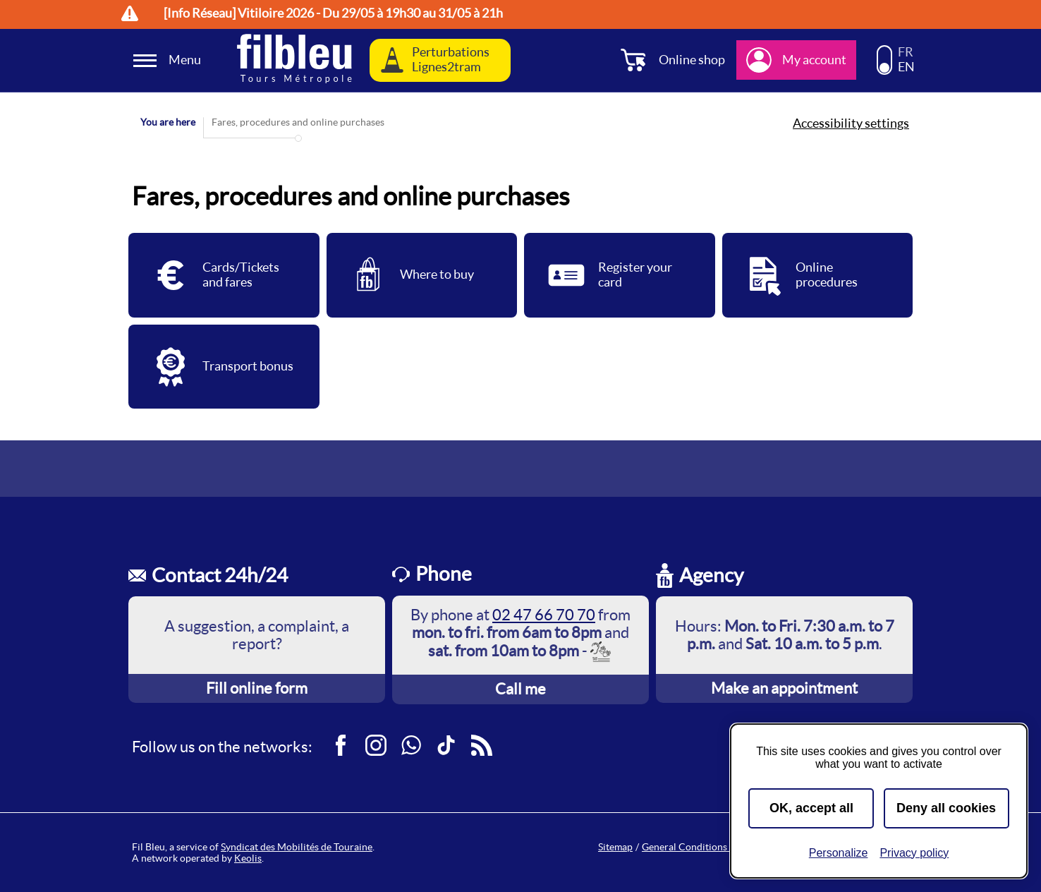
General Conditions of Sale (700, 846)
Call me (520, 688)
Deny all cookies (946, 808)
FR (905, 52)
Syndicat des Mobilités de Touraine (296, 846)
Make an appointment (784, 688)
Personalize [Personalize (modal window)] (838, 853)
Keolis (248, 858)
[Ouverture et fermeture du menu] (169, 60)
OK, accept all (811, 808)
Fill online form (257, 688)
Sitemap (615, 846)
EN (906, 67)
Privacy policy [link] (914, 853)
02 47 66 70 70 (543, 614)
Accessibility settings (851, 123)
